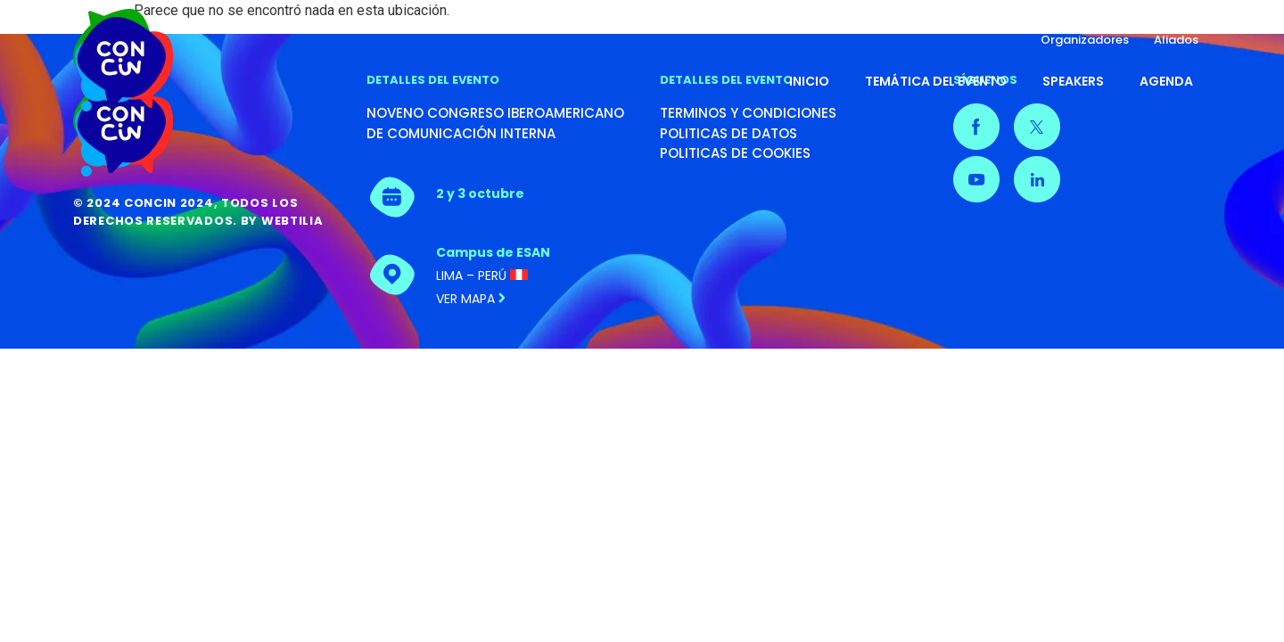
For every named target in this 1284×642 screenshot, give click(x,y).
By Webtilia (282, 220)
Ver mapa (470, 299)
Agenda (1166, 81)
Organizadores (1085, 39)
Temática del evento (936, 81)
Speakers (1073, 81)
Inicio (809, 81)
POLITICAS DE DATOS (728, 133)
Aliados (1176, 39)
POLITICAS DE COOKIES (735, 153)
